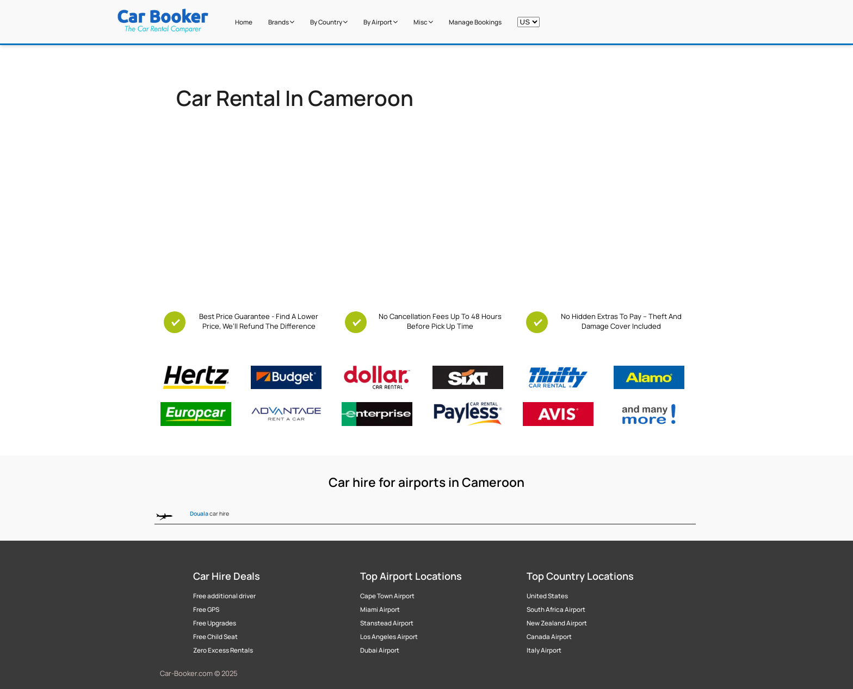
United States (547, 596)
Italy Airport (544, 650)
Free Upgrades (214, 623)
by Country (329, 22)
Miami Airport (380, 609)
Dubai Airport (379, 650)
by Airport (380, 22)
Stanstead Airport (386, 623)
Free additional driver (224, 596)
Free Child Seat (215, 636)
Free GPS (206, 609)
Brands (281, 22)
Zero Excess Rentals (223, 650)
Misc (423, 22)
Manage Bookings (475, 22)
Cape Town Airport (387, 596)
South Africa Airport (556, 609)
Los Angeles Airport (389, 636)
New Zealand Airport (557, 623)
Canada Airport (549, 636)
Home (243, 22)
